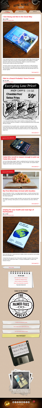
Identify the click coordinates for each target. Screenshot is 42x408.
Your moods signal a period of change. (21, 331)
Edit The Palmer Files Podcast (20, 277)
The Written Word (10, 20)
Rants (12, 81)
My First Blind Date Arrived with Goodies (19, 191)
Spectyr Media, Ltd (23, 399)
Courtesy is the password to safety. (21, 322)
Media (5, 20)
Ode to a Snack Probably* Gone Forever (19, 78)
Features (21, 11)
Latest (7, 11)
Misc (9, 81)
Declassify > (35, 72)
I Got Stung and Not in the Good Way (17, 17)
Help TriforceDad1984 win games (21, 283)
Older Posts (11, 267)
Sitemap (29, 399)
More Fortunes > (21, 335)
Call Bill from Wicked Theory (21, 279)
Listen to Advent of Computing (21, 281)
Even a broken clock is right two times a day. (21, 326)
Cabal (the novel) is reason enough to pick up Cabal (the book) (21, 158)
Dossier (35, 11)
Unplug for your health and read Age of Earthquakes (18, 211)
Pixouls (22, 404)
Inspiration (6, 81)
